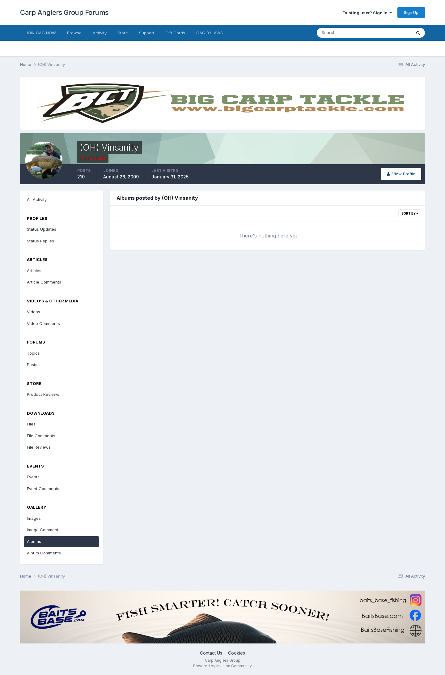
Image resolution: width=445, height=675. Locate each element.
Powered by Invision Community (222, 666)
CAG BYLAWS (209, 32)
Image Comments (44, 529)
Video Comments (43, 323)
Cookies (236, 653)
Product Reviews (43, 394)
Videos (33, 311)
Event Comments (43, 488)
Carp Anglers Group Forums (64, 12)
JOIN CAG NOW (41, 32)
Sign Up (411, 12)
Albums (34, 541)
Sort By (409, 213)
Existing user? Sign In (367, 12)
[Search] (344, 33)
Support (146, 32)
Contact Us (211, 653)
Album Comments (44, 552)
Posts (32, 364)
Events (33, 476)
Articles (34, 270)
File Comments (41, 435)
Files (31, 423)
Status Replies (40, 240)
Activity (100, 32)
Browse (74, 32)
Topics (33, 353)
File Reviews (39, 447)
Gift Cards (175, 32)
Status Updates (41, 229)
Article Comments (44, 282)
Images (34, 518)
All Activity (37, 199)
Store (123, 32)
